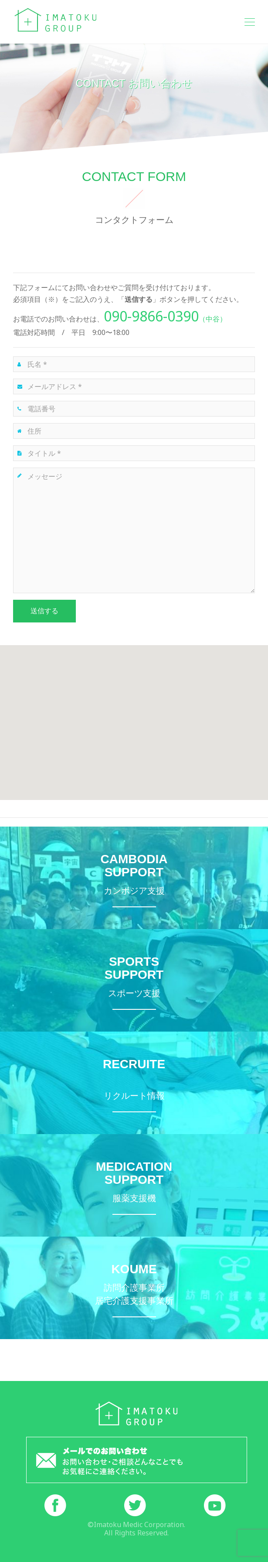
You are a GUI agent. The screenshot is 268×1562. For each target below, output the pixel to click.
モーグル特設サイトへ (134, 980)
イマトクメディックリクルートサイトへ (134, 1083)
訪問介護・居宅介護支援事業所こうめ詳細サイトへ (134, 1288)
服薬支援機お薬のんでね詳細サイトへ (134, 1185)
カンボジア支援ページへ (134, 878)
